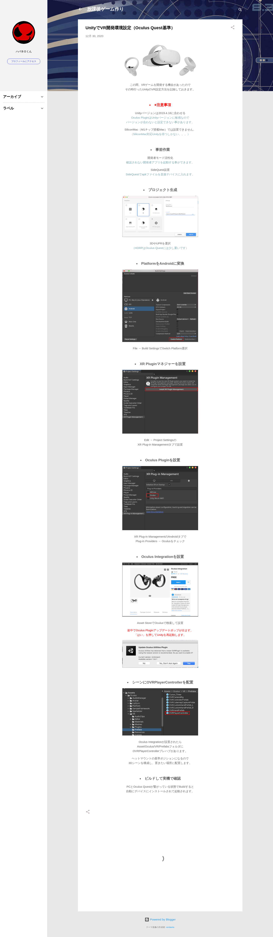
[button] (232, 28)
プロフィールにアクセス (23, 61)
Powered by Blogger (160, 919)
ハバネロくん (24, 51)
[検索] (240, 10)
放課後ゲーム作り (105, 9)
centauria (170, 927)
